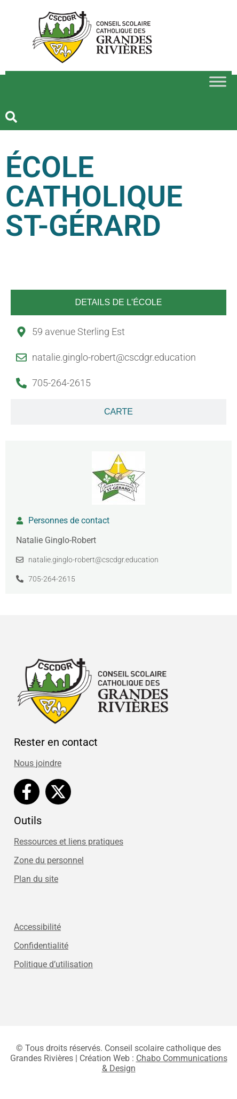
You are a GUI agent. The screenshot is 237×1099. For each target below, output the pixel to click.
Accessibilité (37, 927)
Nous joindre (37, 763)
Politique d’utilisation (53, 964)
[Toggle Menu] (217, 81)
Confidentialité (41, 946)
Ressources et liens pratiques (68, 842)
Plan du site (36, 879)
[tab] (118, 302)
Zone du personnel (49, 860)
